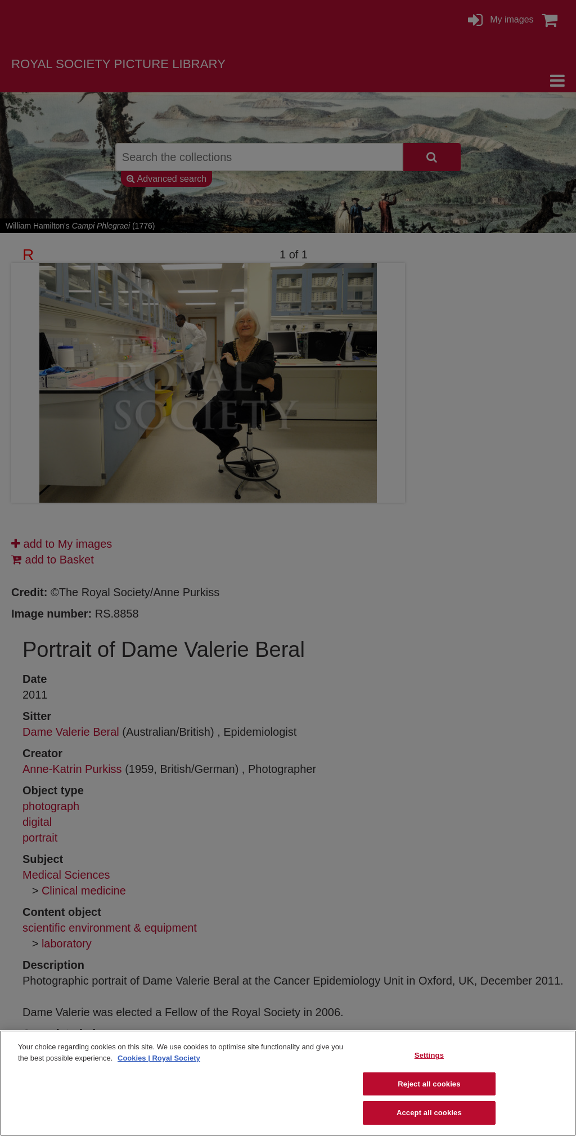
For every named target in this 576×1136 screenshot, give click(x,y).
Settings (429, 1055)
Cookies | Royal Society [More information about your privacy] (159, 1058)
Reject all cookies (429, 1084)
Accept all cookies (429, 1112)
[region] (288, 1083)
